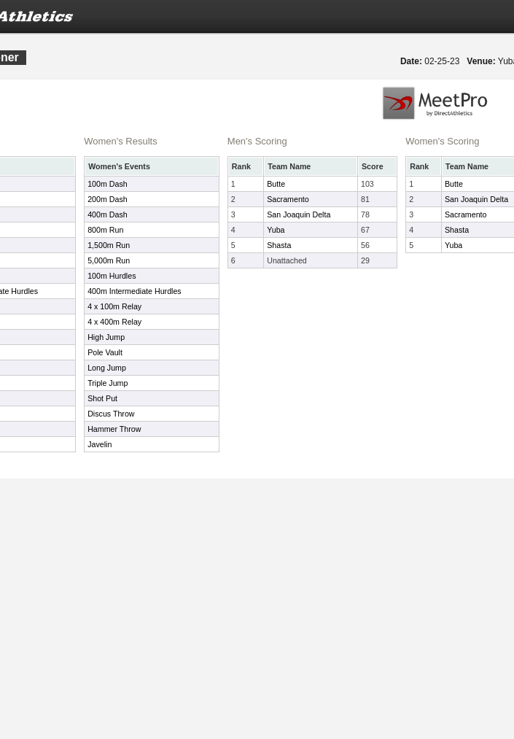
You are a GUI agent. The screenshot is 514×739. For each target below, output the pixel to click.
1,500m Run (108, 245)
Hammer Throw (114, 429)
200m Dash (107, 199)
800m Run (105, 229)
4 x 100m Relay (114, 306)
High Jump (106, 337)
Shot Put (102, 398)
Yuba (275, 229)
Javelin (99, 444)
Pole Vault (104, 352)
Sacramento (287, 199)
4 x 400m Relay (114, 321)
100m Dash (107, 183)
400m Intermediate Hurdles (134, 291)
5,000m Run (108, 260)
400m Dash (107, 214)
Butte (276, 183)
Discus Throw (110, 413)
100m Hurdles (111, 275)
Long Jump (106, 367)
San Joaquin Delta (298, 214)
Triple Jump (107, 383)
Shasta (279, 245)
